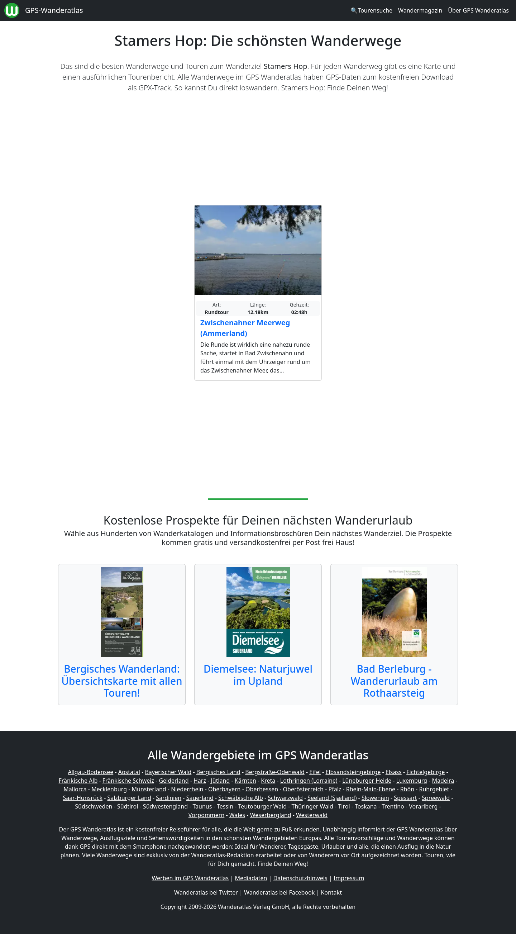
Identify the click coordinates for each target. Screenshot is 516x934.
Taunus (202, 806)
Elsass (394, 772)
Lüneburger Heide (366, 780)
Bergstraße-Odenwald (274, 772)
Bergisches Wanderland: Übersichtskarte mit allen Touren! (121, 681)
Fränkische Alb (78, 780)
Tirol (344, 806)
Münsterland (149, 789)
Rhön (407, 789)
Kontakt (331, 892)
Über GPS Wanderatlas (478, 10)
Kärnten (245, 780)
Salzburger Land (129, 798)
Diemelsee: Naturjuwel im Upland (258, 675)
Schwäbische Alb (240, 798)
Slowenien (375, 798)
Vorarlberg (423, 806)
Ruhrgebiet (434, 789)
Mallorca (74, 789)
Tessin (225, 806)
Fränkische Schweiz (128, 780)
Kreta (268, 780)
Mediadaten (251, 878)
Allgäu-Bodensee (90, 772)
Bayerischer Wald (168, 772)
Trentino (393, 806)
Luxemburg (411, 780)
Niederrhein (187, 789)
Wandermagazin (420, 10)
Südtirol (127, 806)
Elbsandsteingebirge (353, 772)
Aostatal (129, 772)
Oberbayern (224, 789)
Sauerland (200, 798)
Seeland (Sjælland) (332, 798)
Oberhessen (261, 789)
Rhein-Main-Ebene (370, 789)
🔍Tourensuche (371, 10)
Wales (237, 815)
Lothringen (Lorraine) (309, 780)
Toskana (366, 806)
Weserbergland (270, 815)
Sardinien (168, 798)
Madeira (443, 780)
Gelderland (173, 780)
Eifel (315, 772)
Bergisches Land (218, 772)
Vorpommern (206, 815)
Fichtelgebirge (425, 772)
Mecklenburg (109, 789)
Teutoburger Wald (262, 806)
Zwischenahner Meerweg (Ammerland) (245, 328)
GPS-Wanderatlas (54, 10)
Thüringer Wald (312, 806)
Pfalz (334, 789)
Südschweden (93, 806)
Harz (200, 780)
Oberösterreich (303, 789)
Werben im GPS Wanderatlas (190, 878)
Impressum (349, 878)
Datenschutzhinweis (300, 878)
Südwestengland (165, 806)
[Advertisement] (258, 149)
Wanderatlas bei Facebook (279, 892)
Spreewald (436, 798)
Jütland (220, 780)
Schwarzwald (285, 798)
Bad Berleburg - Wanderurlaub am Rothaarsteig (394, 681)
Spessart (405, 798)
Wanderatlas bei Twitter (206, 892)
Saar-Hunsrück (82, 798)
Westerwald (312, 815)
